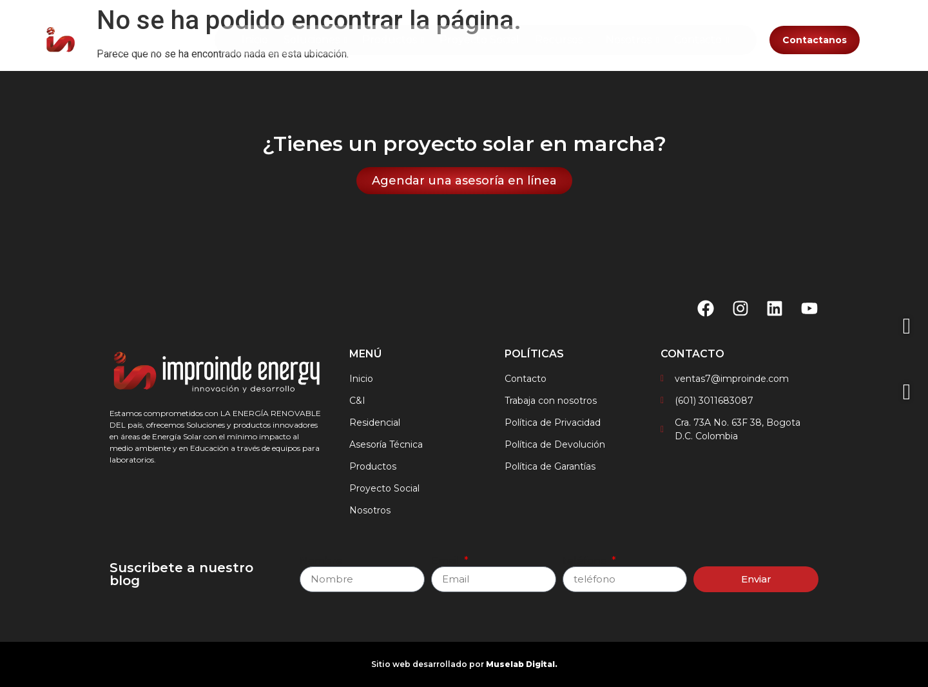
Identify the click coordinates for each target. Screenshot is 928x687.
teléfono (586, 561)
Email (446, 561)
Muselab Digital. (521, 664)
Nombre (321, 561)
